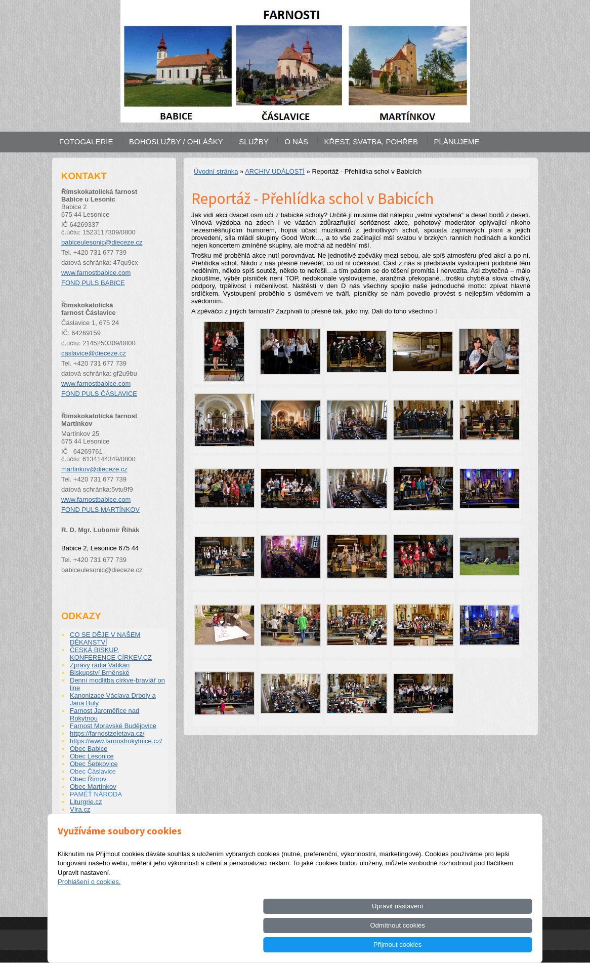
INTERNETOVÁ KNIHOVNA (112, 847)
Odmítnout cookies (418, 944)
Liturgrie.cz (86, 802)
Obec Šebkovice (94, 764)
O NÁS (296, 141)
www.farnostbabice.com (96, 272)
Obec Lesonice (92, 756)
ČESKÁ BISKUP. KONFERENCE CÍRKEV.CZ (111, 653)
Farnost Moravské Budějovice (113, 726)
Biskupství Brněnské (100, 672)
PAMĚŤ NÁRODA (96, 794)
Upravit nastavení (341, 944)
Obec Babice (88, 748)
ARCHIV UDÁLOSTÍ (275, 171)
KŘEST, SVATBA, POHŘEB (371, 141)
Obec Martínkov (93, 786)
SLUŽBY (253, 141)
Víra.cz (80, 809)
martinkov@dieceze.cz (94, 469)
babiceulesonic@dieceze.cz (102, 242)
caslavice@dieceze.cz (93, 353)
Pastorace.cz (89, 817)
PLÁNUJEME (457, 141)
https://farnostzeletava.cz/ (107, 733)
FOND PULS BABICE (93, 283)
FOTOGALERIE (86, 141)
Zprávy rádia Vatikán (100, 665)
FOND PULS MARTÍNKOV (100, 509)
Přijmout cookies (496, 944)
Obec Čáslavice (93, 771)
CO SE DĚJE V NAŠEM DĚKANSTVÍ (105, 638)
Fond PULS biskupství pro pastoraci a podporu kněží (108, 836)
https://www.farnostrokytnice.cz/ (116, 741)
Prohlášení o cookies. (89, 920)
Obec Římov (88, 779)
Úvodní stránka (216, 171)
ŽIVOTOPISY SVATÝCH (105, 824)
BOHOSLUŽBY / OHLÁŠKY (176, 141)
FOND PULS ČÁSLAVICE (99, 393)
